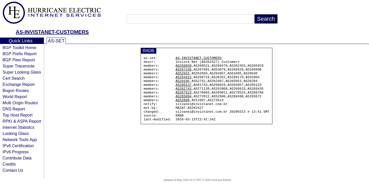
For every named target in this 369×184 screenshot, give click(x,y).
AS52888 (183, 109)
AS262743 (183, 95)
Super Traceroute (19, 66)
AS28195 (183, 86)
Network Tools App (20, 139)
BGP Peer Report (19, 59)
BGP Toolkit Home (19, 47)
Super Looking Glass (22, 72)
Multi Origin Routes (20, 102)
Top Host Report (18, 115)
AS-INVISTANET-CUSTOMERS (52, 32)
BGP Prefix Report (20, 53)
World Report (15, 96)
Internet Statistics (18, 127)
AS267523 (183, 100)
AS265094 (183, 104)
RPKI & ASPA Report (22, 121)
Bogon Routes (16, 90)
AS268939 (183, 67)
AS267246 (183, 72)
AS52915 (183, 77)
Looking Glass (16, 133)
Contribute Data (17, 158)
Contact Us (13, 170)
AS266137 (183, 90)
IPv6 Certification (18, 145)
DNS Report (14, 109)
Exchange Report (19, 84)
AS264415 (183, 81)
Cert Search (14, 78)
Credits (9, 164)
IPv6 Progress (16, 152)
